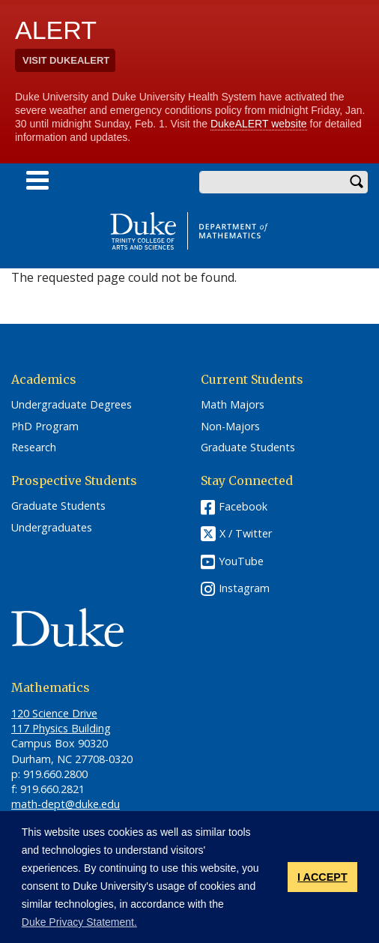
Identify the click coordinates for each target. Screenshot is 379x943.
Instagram (244, 588)
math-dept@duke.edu (65, 804)
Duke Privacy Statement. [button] (79, 922)
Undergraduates (51, 527)
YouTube (241, 561)
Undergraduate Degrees (71, 405)
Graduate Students (248, 447)
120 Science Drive (54, 713)
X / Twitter (245, 534)
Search (356, 182)
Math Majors (232, 405)
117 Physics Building (61, 728)
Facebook (243, 506)
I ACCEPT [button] (322, 877)
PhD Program (45, 426)
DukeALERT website (258, 124)
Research (33, 447)
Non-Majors (230, 426)
